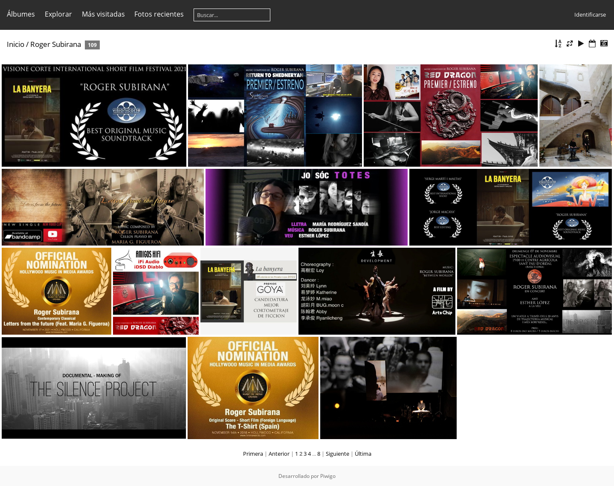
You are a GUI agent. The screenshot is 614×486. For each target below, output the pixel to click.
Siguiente (337, 453)
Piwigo (328, 476)
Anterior (279, 453)
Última (363, 453)
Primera (253, 453)
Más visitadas (103, 14)
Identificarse (590, 14)
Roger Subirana (55, 44)
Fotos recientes (159, 14)
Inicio (15, 44)
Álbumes (21, 14)
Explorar (58, 14)
